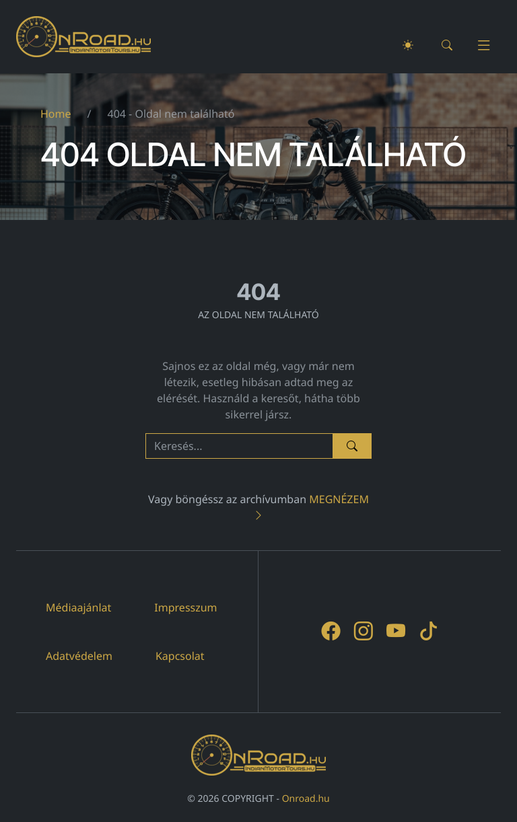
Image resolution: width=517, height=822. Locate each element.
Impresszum (185, 607)
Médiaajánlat (78, 607)
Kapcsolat (180, 655)
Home (55, 113)
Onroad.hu (306, 798)
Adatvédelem (79, 655)
